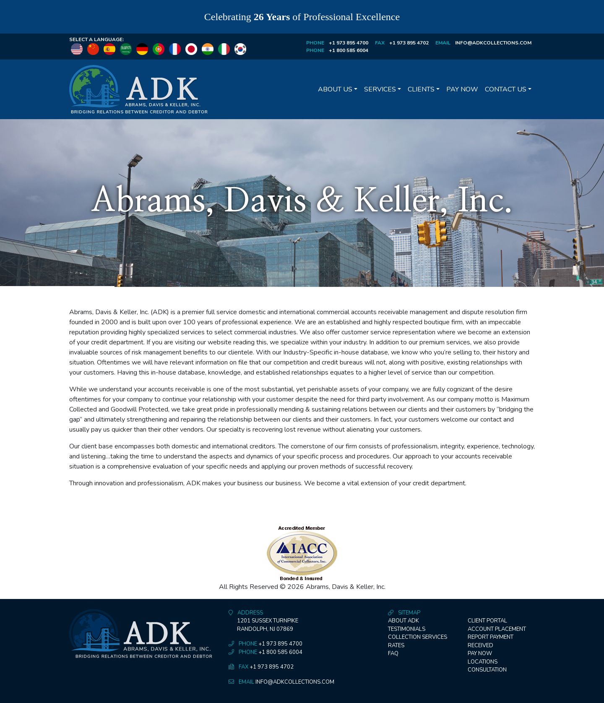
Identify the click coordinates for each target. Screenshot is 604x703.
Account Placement (497, 629)
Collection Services (417, 637)
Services (380, 89)
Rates (396, 645)
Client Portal (487, 621)
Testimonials (406, 629)
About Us (335, 89)
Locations (482, 662)
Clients (421, 89)
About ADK (403, 621)
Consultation (487, 670)
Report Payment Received (490, 641)
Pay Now (462, 89)
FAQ (393, 653)
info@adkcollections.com (493, 42)
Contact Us (505, 89)
